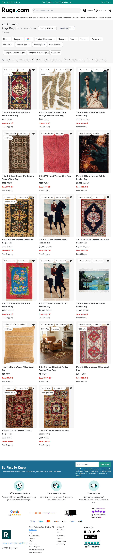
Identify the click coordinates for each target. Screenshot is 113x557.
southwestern (80, 60)
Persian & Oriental (14, 17)
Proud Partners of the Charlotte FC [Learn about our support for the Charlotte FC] (41, 527)
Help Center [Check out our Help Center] (60, 536)
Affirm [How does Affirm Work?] (31, 541)
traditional (21, 60)
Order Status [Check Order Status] (61, 530)
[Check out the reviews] (92, 544)
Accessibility (60, 544)
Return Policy (61, 541)
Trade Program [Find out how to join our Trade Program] (34, 547)
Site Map (32, 538)
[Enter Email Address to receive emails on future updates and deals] (87, 464)
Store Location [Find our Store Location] (34, 536)
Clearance (107, 17)
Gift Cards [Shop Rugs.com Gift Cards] (33, 530)
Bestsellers (33, 544)
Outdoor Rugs (47, 17)
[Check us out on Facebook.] (85, 531)
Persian (11, 60)
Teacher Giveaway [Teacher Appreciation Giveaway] (35, 552)
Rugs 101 (59, 538)
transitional (92, 60)
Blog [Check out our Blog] (30, 533)
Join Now (105, 464)
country (59, 60)
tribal (31, 60)
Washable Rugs (26, 17)
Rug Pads (64, 17)
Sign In (88, 10)
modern (39, 60)
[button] (6, 39)
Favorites (100, 10)
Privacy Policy (83, 471)
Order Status (106, 2)
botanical (49, 60)
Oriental (68, 60)
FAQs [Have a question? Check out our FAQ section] (58, 533)
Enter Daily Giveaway (36, 550)
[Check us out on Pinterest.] (98, 531)
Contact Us (60, 527)
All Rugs (5, 17)
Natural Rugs (37, 17)
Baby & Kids (56, 17)
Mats (70, 17)
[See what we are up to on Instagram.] (89, 531)
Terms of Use (7, 543)
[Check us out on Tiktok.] (93, 531)
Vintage (102, 60)
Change (32, 28)
